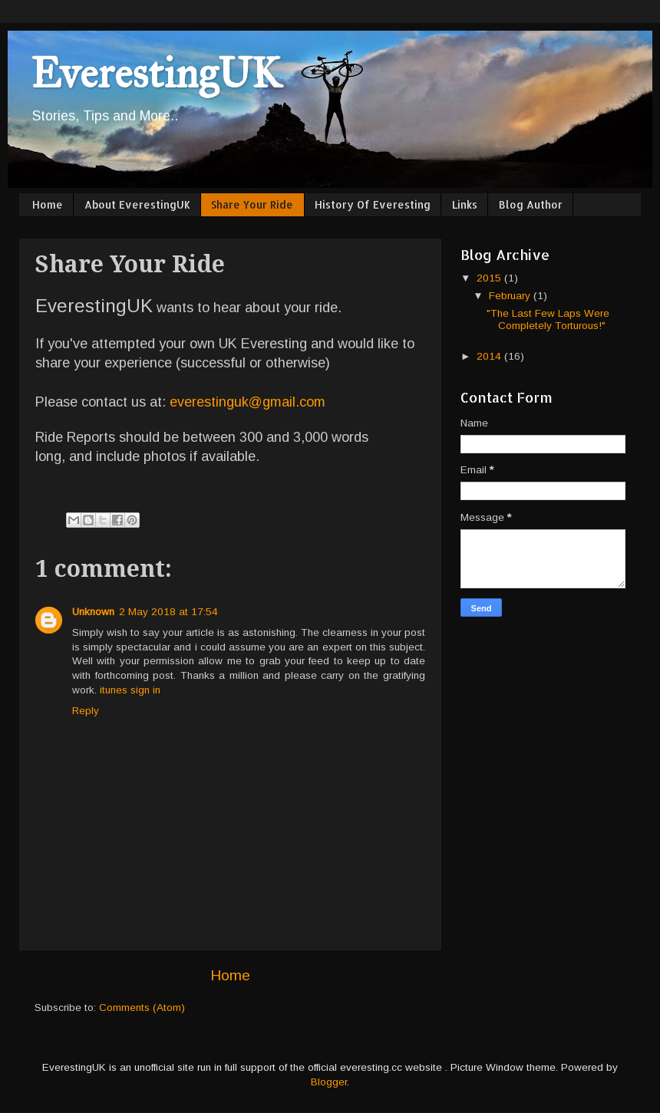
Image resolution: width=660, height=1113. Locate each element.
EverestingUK (156, 73)
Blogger (329, 1082)
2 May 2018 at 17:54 (168, 611)
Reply (85, 710)
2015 (490, 278)
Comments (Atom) (142, 1007)
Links (464, 204)
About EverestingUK (137, 204)
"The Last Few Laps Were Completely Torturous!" (548, 319)
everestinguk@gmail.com (247, 402)
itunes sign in (130, 690)
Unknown (93, 611)
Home (47, 204)
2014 (490, 356)
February (511, 295)
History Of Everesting (373, 204)
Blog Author (531, 204)
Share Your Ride (252, 204)
